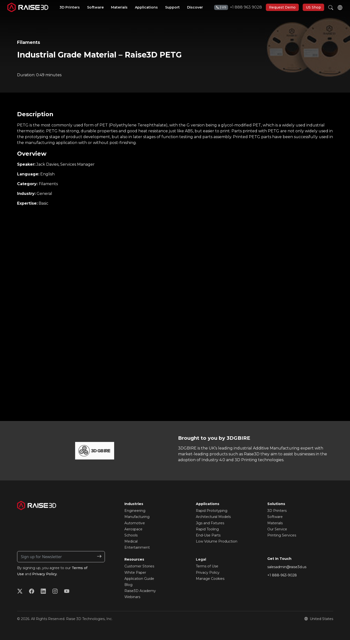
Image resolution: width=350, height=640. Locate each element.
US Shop (313, 7)
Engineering (134, 510)
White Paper (135, 572)
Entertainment (137, 547)
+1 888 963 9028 (238, 7)
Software (275, 517)
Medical (131, 541)
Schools (131, 535)
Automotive (134, 523)
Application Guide (139, 578)
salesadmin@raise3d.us (286, 567)
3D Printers (277, 510)
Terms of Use (207, 566)
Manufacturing (137, 517)
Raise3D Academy (140, 591)
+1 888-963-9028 (282, 575)
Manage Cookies (210, 578)
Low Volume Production (216, 541)
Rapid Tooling (207, 529)
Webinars (132, 597)
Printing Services (281, 535)
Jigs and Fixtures (210, 523)
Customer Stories (139, 566)
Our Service (277, 529)
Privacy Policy (44, 574)
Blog (128, 585)
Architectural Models (213, 517)
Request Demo (282, 7)
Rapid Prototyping (211, 510)
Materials (275, 523)
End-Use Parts (208, 535)
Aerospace (133, 529)
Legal (201, 559)
